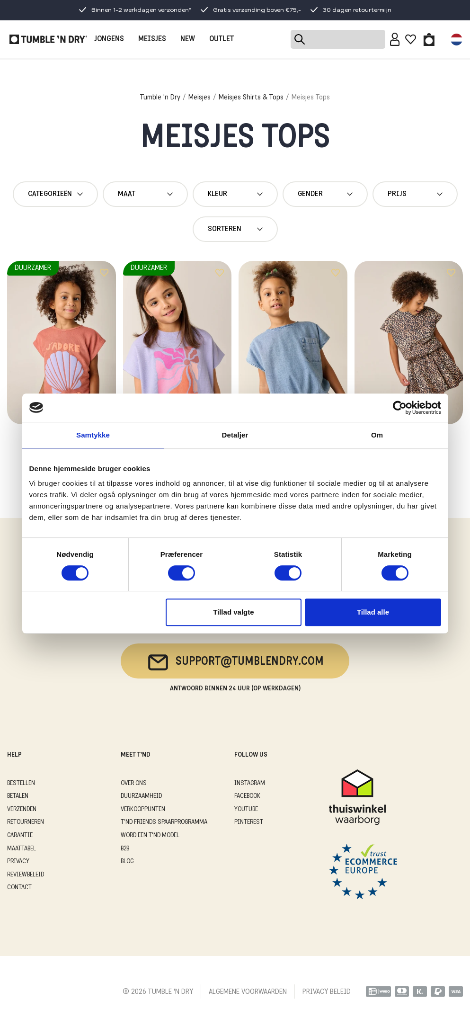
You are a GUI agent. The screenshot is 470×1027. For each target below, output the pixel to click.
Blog (127, 861)
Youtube (246, 809)
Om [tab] (377, 435)
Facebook (247, 796)
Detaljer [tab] (235, 435)
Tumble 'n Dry (160, 97)
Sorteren (235, 229)
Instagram (249, 783)
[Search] (338, 39)
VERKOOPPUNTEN (143, 809)
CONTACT (19, 887)
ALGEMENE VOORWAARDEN (248, 992)
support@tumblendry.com (235, 662)
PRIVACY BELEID (326, 992)
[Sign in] (395, 39)
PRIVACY (18, 861)
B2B (125, 849)
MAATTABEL (21, 849)
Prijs (415, 194)
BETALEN (17, 796)
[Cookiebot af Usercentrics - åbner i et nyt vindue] (399, 408)
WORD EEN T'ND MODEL (150, 835)
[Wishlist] (411, 39)
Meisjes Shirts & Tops (251, 97)
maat (145, 194)
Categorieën (55, 194)
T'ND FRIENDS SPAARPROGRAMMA (164, 822)
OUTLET (221, 39)
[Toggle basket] (429, 39)
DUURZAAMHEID (141, 796)
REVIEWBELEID (25, 875)
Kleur (235, 194)
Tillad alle (373, 612)
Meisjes (199, 97)
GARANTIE (20, 835)
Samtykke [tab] (93, 435)
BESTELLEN (21, 783)
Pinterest (248, 822)
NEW (187, 39)
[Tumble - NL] (48, 39)
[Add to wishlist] (104, 272)
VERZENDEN (21, 809)
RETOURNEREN (25, 822)
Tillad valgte (233, 612)
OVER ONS (134, 783)
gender (325, 194)
